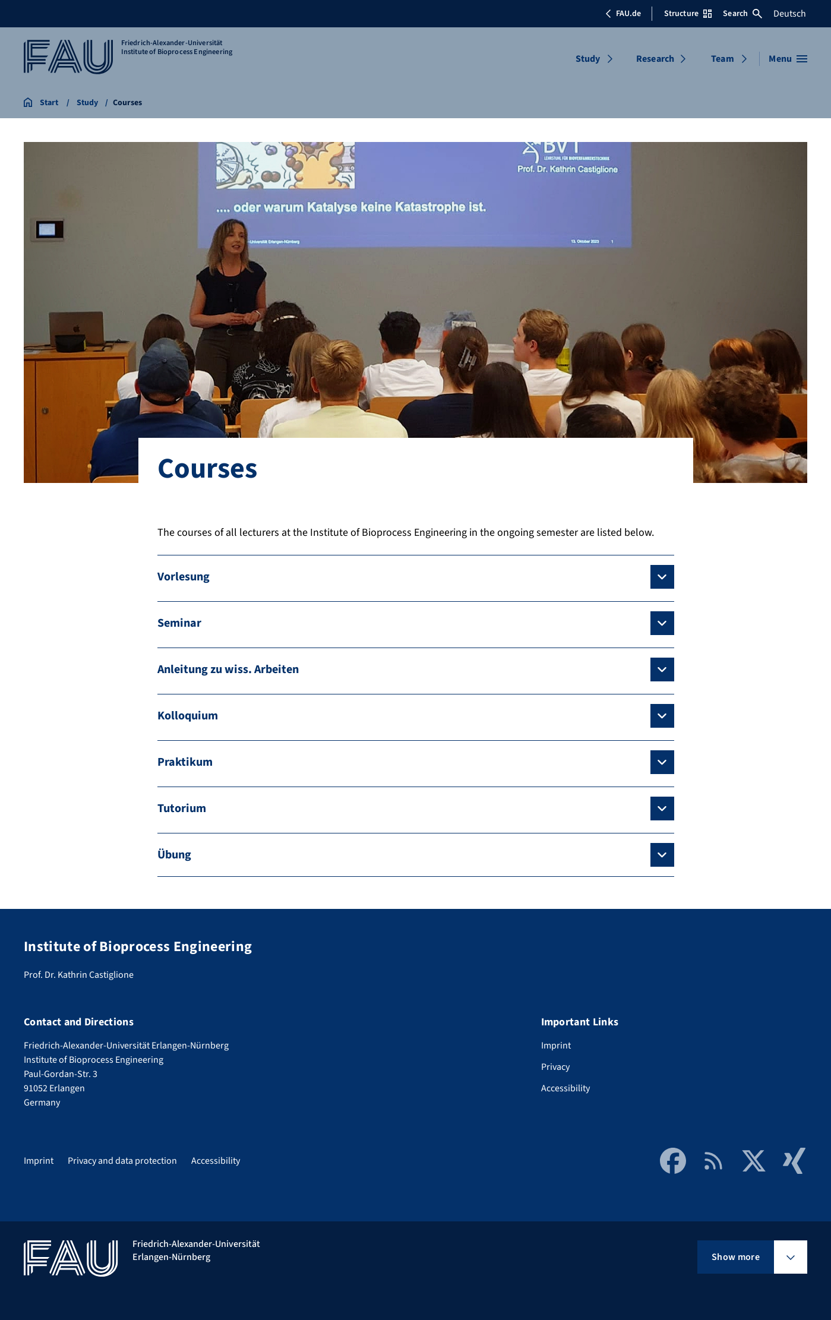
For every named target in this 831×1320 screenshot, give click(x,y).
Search (742, 14)
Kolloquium (187, 716)
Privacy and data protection (122, 1160)
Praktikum (185, 762)
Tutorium (181, 808)
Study (588, 58)
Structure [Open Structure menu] (688, 14)
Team (722, 58)
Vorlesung (183, 577)
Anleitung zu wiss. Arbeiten (228, 669)
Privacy (555, 1066)
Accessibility (565, 1088)
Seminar (179, 623)
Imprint (556, 1045)
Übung (174, 855)
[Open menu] (788, 59)
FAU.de (623, 14)
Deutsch (789, 13)
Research (655, 58)
